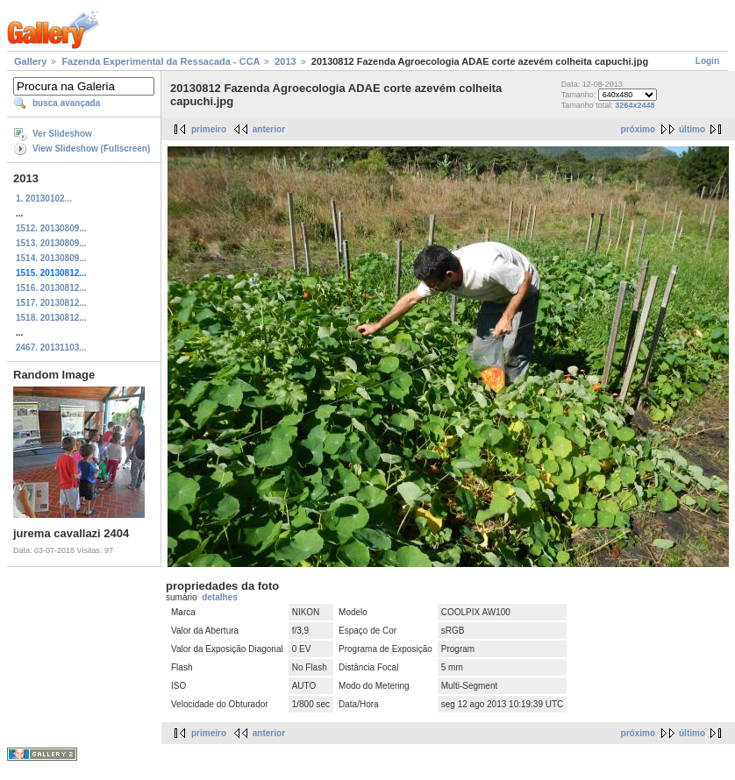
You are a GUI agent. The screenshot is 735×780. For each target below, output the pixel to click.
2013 (285, 61)
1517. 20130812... (51, 303)
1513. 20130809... (51, 243)
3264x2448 (634, 105)
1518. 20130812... (51, 318)
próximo (638, 129)
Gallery (30, 61)
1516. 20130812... (51, 288)
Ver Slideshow (62, 133)
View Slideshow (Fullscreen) (91, 148)
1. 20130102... (44, 198)
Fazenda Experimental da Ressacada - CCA (160, 61)
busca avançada (66, 103)
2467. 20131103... (51, 347)
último (692, 129)
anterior (269, 129)
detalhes (220, 597)
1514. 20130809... (51, 258)
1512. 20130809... (51, 228)
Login (707, 61)
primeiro (208, 129)
